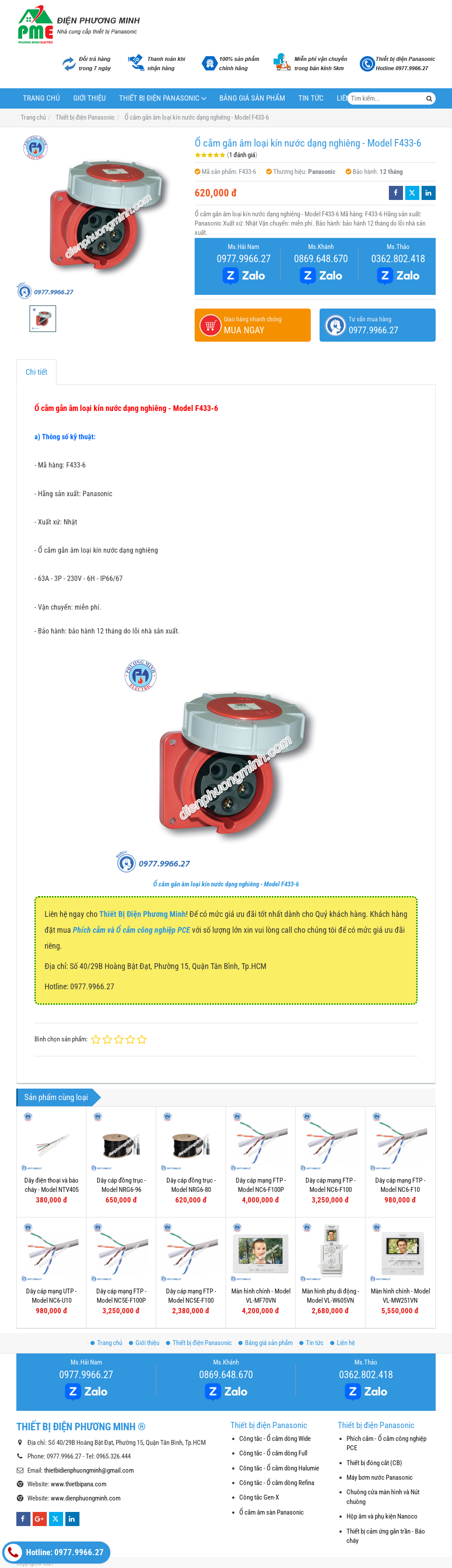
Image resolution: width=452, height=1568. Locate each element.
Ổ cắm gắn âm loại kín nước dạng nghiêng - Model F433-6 (226, 884)
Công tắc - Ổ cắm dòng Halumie (279, 1468)
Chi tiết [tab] (36, 372)
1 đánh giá (242, 155)
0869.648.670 (321, 258)
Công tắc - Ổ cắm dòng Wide (275, 1439)
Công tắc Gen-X (259, 1497)
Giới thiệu (89, 98)
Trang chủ (41, 98)
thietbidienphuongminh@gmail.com (89, 1470)
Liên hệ (342, 1343)
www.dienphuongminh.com (86, 1498)
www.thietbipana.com (78, 1484)
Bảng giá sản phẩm (252, 98)
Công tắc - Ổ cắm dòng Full (273, 1453)
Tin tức (311, 98)
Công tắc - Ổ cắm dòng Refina (276, 1483)
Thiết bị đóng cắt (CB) (374, 1463)
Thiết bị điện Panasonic (159, 98)
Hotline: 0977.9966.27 (54, 1552)
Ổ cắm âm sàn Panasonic (271, 1512)
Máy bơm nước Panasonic (380, 1477)
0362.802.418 (398, 258)
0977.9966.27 (244, 258)
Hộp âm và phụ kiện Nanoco (382, 1516)
